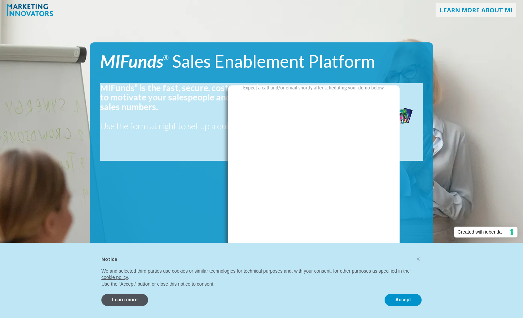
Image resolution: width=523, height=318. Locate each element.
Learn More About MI (476, 10)
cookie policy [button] (114, 277)
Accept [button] (403, 299)
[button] (418, 259)
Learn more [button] (124, 299)
